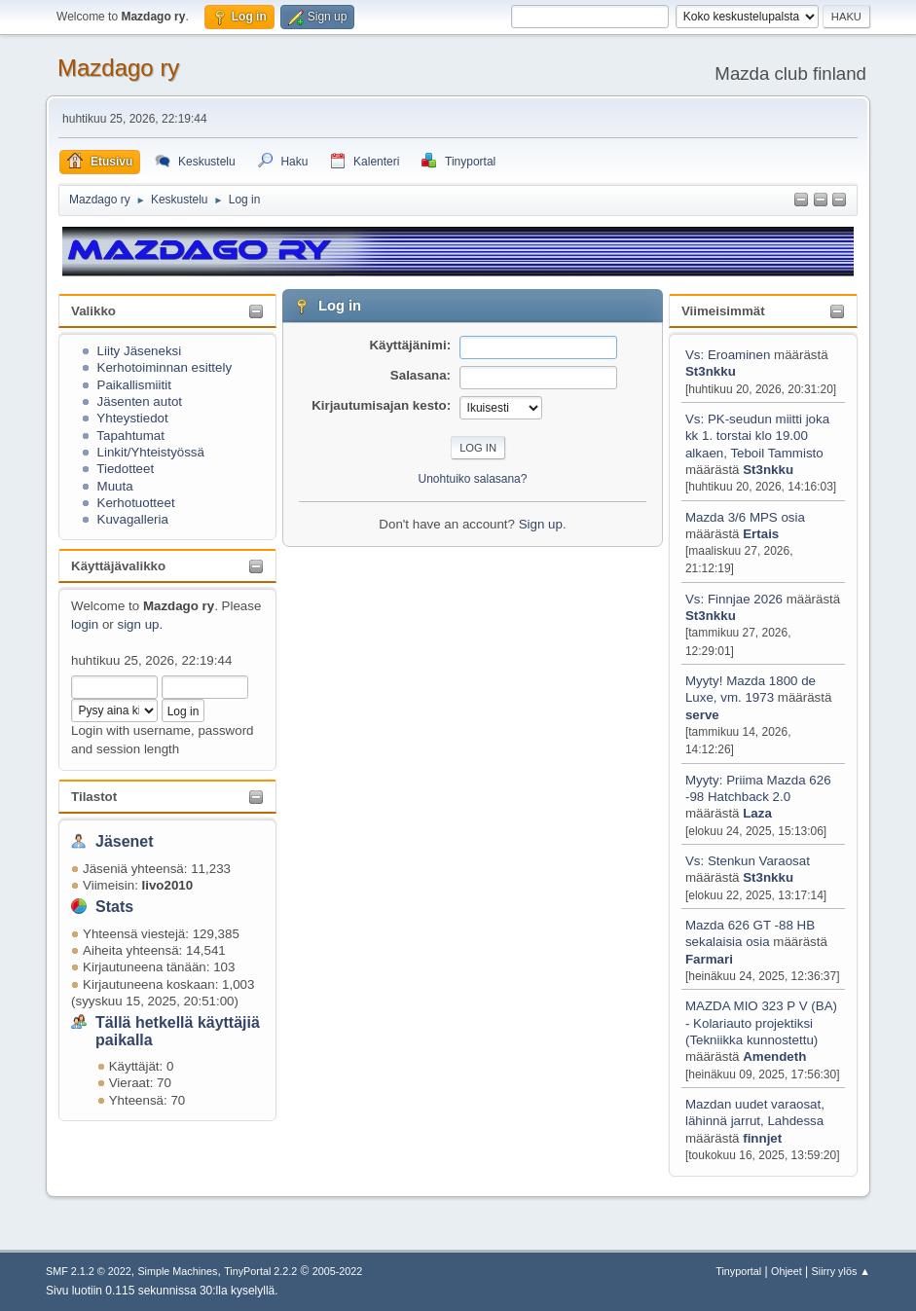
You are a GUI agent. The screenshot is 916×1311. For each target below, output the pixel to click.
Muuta (115, 486)
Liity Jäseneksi (139, 351)
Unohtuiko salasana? (473, 479)
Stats (114, 906)
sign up (138, 624)
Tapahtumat (130, 435)
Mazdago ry (118, 68)
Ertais (761, 534)
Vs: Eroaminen (727, 354)
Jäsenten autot (139, 401)
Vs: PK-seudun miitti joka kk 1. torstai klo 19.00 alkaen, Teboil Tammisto (757, 436)
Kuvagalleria (132, 519)
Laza (757, 813)
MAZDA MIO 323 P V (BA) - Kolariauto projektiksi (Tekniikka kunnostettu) (761, 1023)
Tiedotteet (125, 468)
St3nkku (710, 371)
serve (702, 715)
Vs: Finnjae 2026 (734, 599)
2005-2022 (337, 1271)
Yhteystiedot (131, 418)
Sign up (541, 524)
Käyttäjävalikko (118, 566)
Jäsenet (124, 841)
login (84, 624)
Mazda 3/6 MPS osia (745, 517)
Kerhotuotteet (136, 502)
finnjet (762, 1138)
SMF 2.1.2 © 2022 (88, 1271)
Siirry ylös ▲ (841, 1271)
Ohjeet (786, 1271)
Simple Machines (177, 1271)
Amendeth (774, 1056)
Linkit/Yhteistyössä (150, 452)
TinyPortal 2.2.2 (260, 1271)
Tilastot (94, 796)
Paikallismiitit (134, 385)
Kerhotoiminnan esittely (165, 367)
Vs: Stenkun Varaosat (747, 861)
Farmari (709, 959)
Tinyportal (738, 1271)
